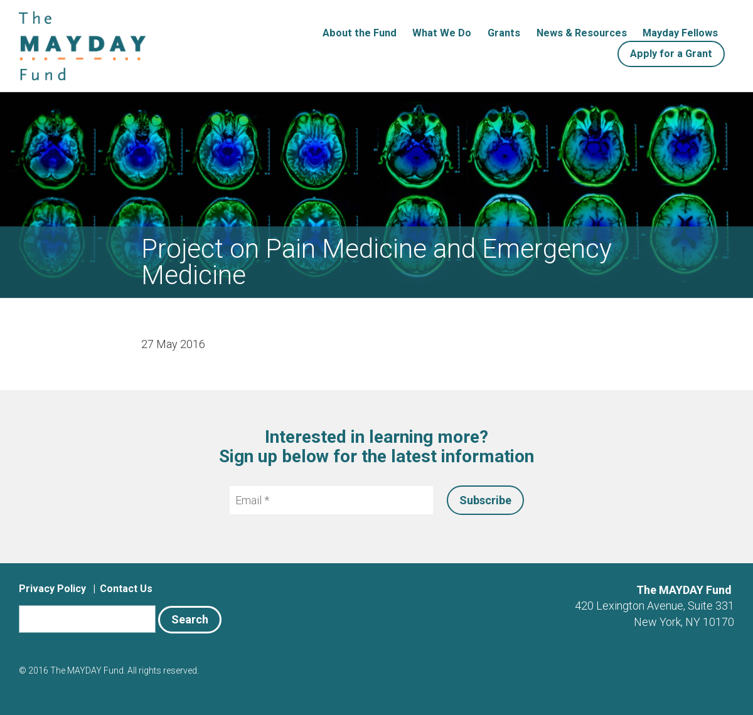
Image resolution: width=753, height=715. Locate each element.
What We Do (441, 33)
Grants (504, 33)
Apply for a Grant (671, 54)
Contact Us (126, 589)
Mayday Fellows (680, 33)
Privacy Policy (52, 589)
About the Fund (360, 33)
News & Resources (582, 33)
